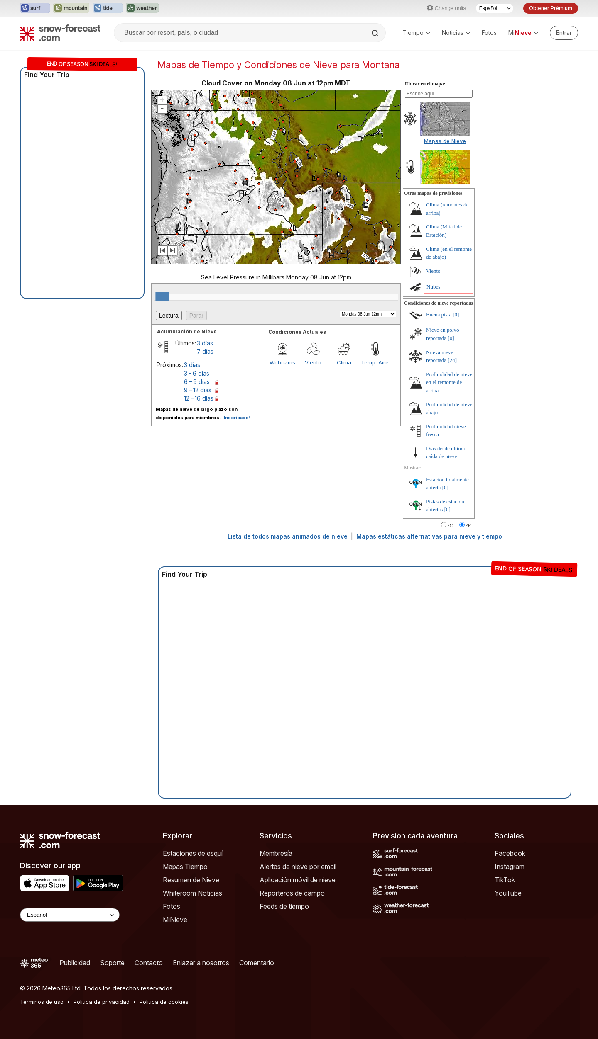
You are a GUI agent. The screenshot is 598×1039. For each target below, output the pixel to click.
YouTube (508, 893)
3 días (205, 343)
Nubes (433, 287)
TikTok (505, 880)
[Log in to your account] (564, 33)
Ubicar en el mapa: (425, 84)
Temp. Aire (375, 362)
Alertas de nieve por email (298, 866)
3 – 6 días (196, 373)
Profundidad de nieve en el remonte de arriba (449, 382)
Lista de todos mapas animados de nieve (288, 536)
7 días (205, 351)
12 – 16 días (198, 398)
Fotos (489, 32)
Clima (344, 362)
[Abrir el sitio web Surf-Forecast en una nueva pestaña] (35, 8)
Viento (313, 362)
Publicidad (74, 963)
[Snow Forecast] (60, 32)
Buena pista (438, 314)
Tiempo (416, 32)
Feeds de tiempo (284, 906)
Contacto (149, 963)
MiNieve (175, 919)
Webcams (282, 362)
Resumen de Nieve (191, 880)
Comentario (256, 963)
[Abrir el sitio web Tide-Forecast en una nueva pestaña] (108, 8)
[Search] (375, 33)
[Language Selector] (70, 915)
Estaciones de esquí (193, 853)
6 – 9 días (197, 381)
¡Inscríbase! (236, 417)
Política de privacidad (102, 1001)
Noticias (456, 32)
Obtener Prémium (550, 8)
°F (468, 526)
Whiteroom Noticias (192, 893)
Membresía (276, 853)
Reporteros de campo (292, 893)
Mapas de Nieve (445, 141)
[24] (452, 360)
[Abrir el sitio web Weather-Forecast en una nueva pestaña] (142, 8)
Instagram (509, 866)
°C (450, 526)
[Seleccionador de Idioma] (494, 8)
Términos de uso (42, 1001)
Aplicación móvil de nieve (298, 880)
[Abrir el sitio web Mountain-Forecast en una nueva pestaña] (71, 8)
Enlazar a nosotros (201, 963)
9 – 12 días (197, 389)
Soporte (112, 963)
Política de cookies (164, 1001)
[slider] (162, 296)
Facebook (510, 853)
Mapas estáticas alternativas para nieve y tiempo (429, 536)
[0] (456, 314)
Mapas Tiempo (185, 866)
